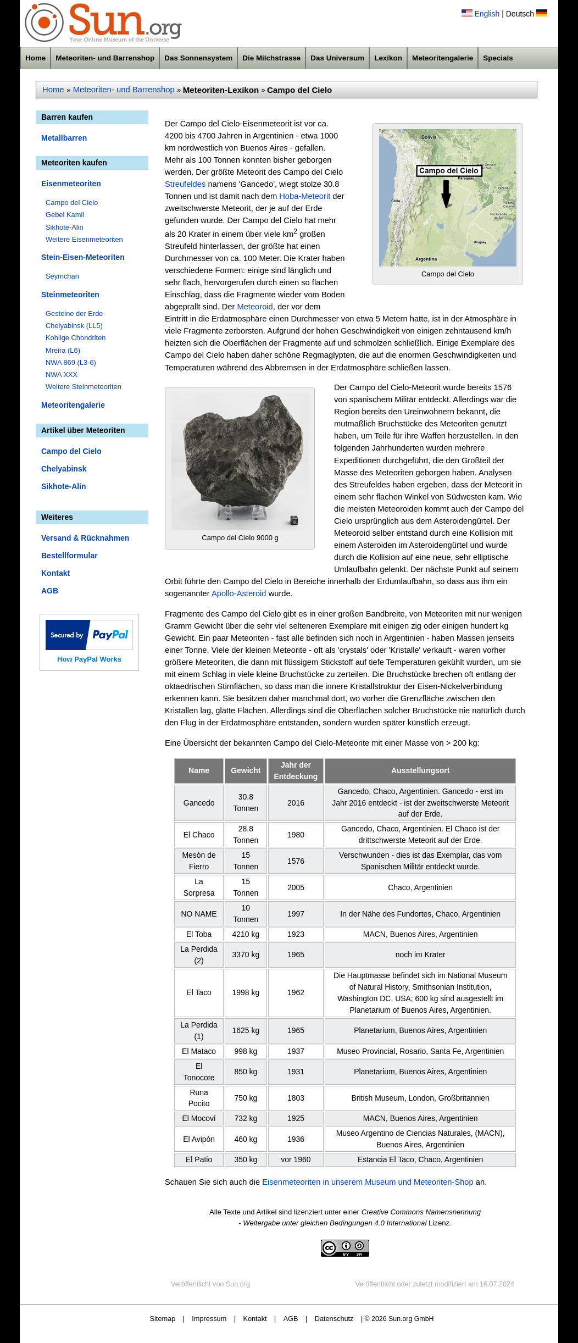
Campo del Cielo (72, 202)
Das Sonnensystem (198, 58)
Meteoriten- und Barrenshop (104, 58)
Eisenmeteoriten (71, 183)
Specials (498, 58)
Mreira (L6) (63, 350)
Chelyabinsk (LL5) (74, 325)
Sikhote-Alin (65, 227)
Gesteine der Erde (74, 313)
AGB (49, 590)
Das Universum (337, 58)
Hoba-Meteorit (304, 196)
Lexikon (388, 58)
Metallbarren (64, 138)
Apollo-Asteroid (239, 593)
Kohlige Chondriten (76, 338)
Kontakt (55, 573)
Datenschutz (334, 1318)
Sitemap (163, 1318)
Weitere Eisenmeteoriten (84, 239)
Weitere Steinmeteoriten (83, 386)
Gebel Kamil (65, 214)
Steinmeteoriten (70, 294)
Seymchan (62, 276)
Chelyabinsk (63, 468)
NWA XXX (61, 374)
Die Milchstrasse (271, 58)
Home (35, 58)
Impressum (209, 1318)
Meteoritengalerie (442, 58)
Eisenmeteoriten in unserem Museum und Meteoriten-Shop (368, 1182)
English (486, 13)
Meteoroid (255, 306)
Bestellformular (69, 555)
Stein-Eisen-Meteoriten (83, 257)
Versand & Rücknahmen (85, 538)
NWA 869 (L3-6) (71, 362)
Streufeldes (185, 184)
